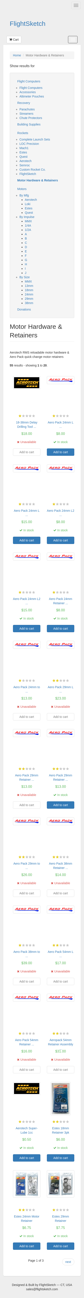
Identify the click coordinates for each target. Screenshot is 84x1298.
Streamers (26, 113)
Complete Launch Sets (34, 139)
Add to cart (60, 452)
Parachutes (27, 109)
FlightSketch (28, 23)
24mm (29, 294)
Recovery (23, 103)
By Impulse (26, 217)
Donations (24, 309)
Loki (27, 204)
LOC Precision (29, 143)
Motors (22, 189)
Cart (14, 39)
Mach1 (24, 148)
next (68, 1262)
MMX (28, 221)
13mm (29, 285)
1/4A (28, 225)
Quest (23, 156)
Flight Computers (28, 81)
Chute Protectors (30, 118)
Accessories (27, 92)
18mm (29, 290)
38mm (29, 303)
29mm (29, 298)
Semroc (24, 165)
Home (17, 55)
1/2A (28, 230)
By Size (24, 277)
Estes (23, 152)
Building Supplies (28, 124)
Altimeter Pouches (31, 96)
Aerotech (25, 161)
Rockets (22, 133)
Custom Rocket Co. (32, 169)
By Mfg (24, 195)
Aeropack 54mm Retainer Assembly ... (60, 1044)
